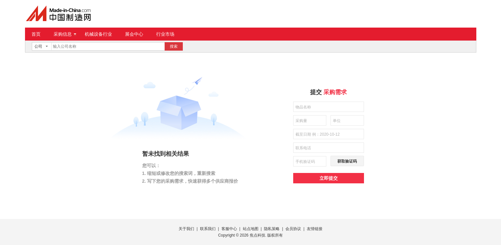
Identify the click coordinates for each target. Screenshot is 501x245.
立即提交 (328, 178)
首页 (36, 34)
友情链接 (314, 229)
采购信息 (65, 34)
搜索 (174, 46)
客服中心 (229, 229)
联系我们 (208, 229)
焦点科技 (257, 235)
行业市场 (165, 34)
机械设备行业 (98, 34)
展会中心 (134, 34)
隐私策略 (272, 229)
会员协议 (293, 229)
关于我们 (186, 229)
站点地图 (250, 229)
